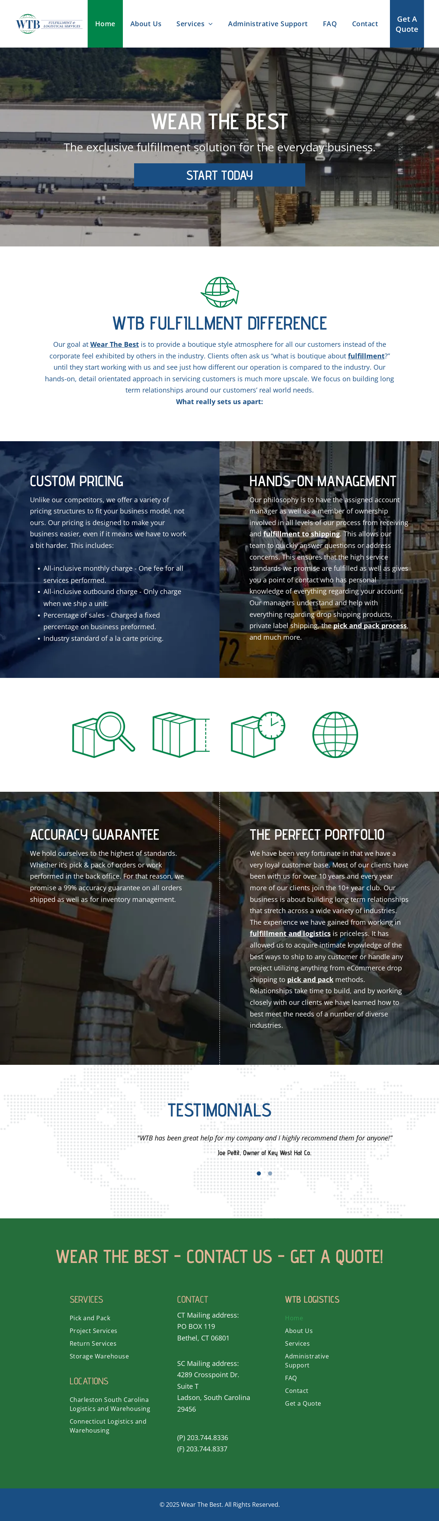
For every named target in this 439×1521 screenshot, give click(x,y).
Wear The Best (201, 1504)
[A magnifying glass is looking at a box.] (103, 735)
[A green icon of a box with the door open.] (181, 735)
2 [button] (270, 1173)
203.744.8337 (206, 1448)
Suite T (188, 1386)
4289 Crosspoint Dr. (208, 1374)
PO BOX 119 (196, 1326)
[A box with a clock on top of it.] (258, 735)
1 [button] (259, 1173)
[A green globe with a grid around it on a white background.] (335, 735)
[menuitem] (105, 24)
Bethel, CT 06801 (203, 1337)
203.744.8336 (207, 1437)
